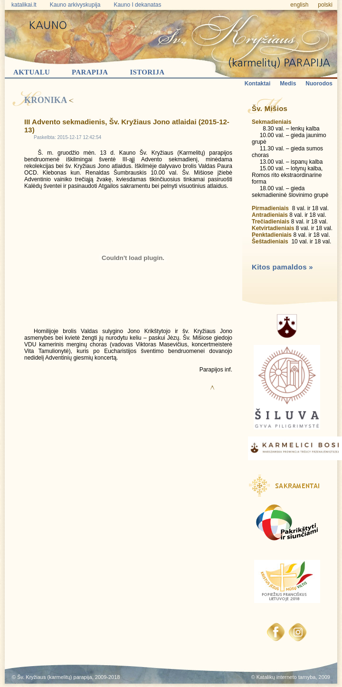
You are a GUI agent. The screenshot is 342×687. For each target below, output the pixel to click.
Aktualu (31, 72)
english (299, 4)
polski (325, 4)
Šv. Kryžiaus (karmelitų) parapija (54, 677)
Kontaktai (258, 83)
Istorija (147, 72)
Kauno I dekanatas (137, 4)
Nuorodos (318, 83)
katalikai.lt (24, 4)
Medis (288, 83)
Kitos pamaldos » (282, 267)
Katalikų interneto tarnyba (286, 677)
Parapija (90, 72)
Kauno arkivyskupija (75, 4)
